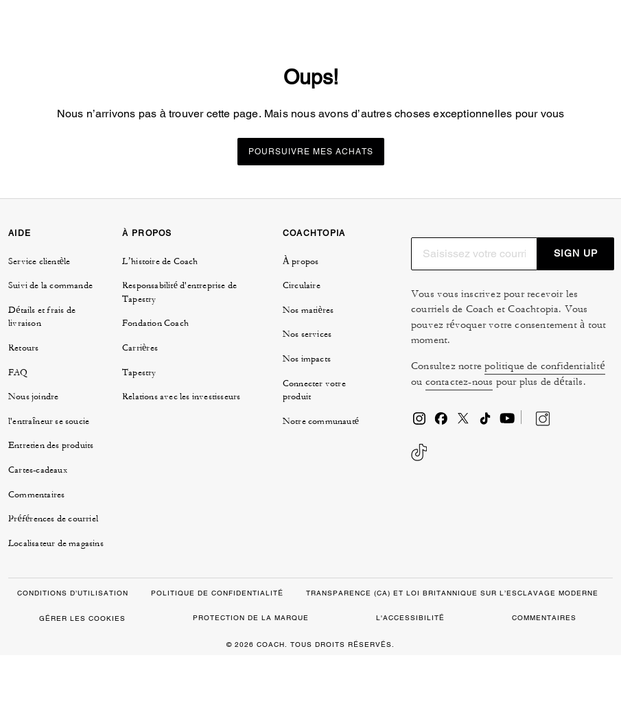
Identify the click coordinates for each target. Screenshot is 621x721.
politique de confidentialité (544, 431)
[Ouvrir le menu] (596, 33)
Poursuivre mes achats (310, 217)
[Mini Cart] (577, 33)
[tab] (44, 38)
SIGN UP (576, 319)
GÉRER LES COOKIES (82, 684)
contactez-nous (459, 447)
